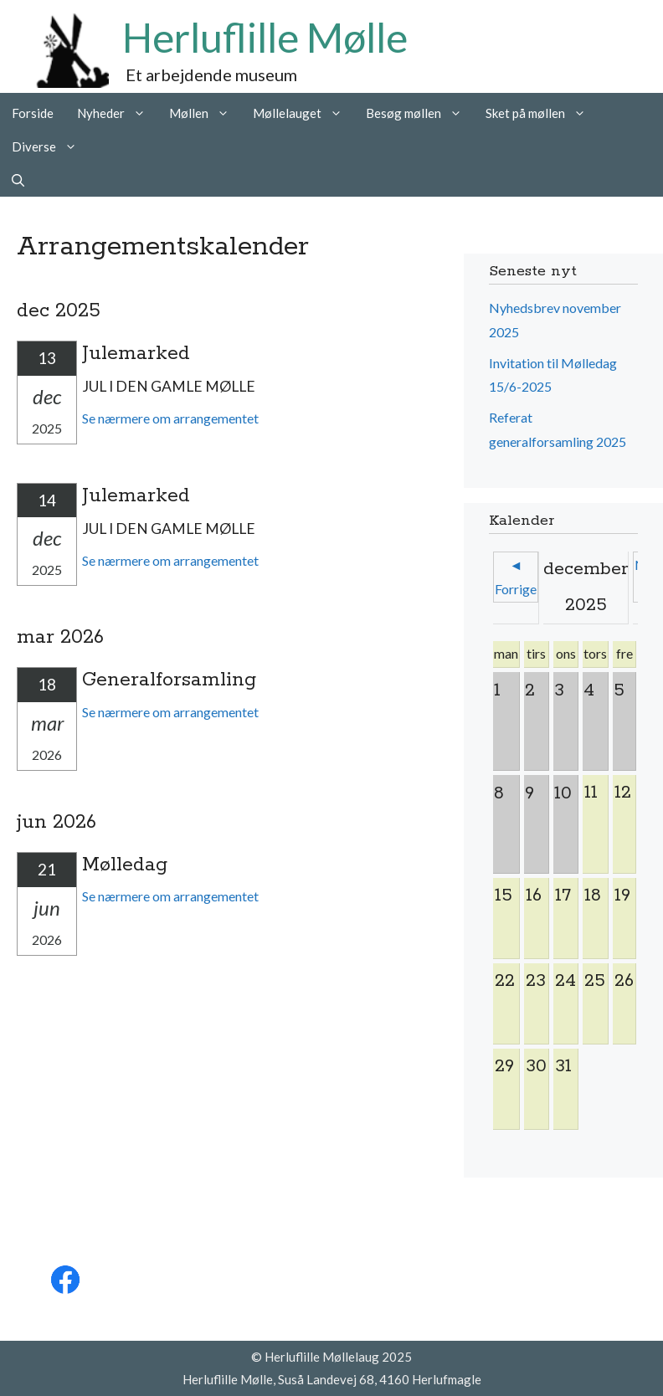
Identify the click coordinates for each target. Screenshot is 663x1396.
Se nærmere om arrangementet (170, 418)
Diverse (50, 146)
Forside (33, 113)
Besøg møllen (420, 113)
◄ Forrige (516, 577)
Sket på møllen (542, 113)
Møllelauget (303, 113)
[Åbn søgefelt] (18, 180)
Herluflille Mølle (265, 37)
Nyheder (117, 113)
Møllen (205, 113)
